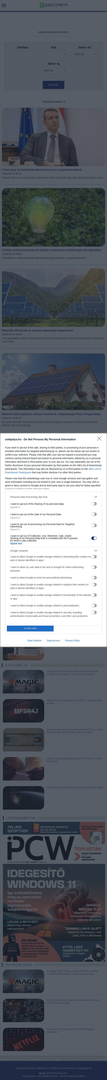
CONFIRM (30, 628)
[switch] (94, 503)
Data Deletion (34, 640)
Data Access (53, 640)
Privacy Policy (72, 640)
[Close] (100, 439)
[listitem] (53, 497)
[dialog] (53, 540)
